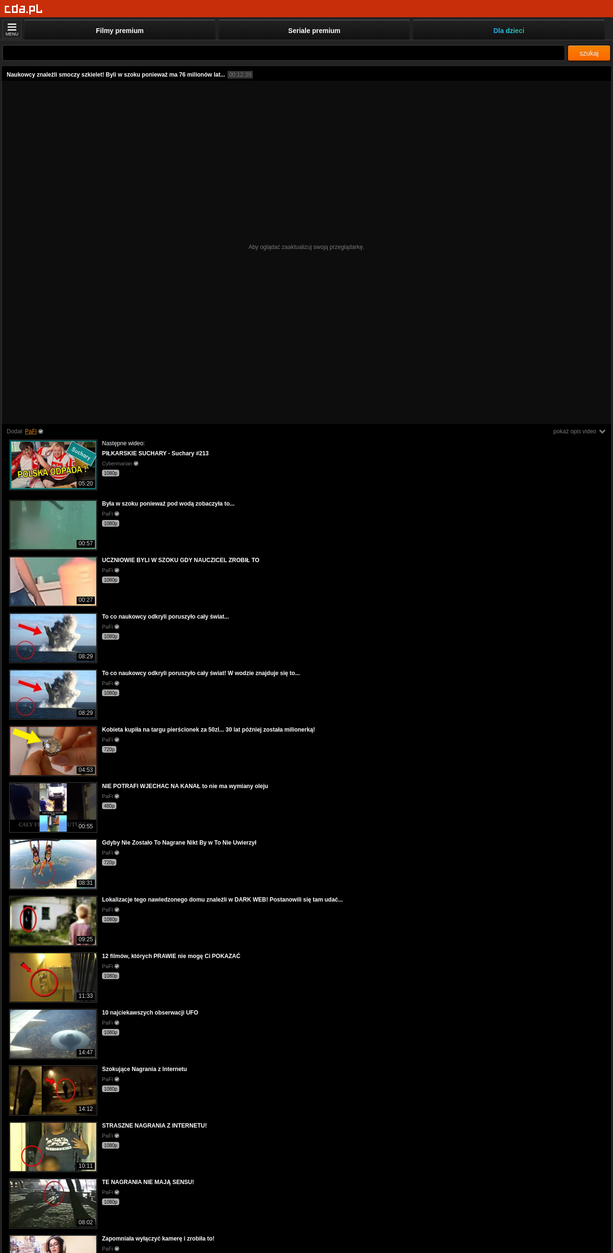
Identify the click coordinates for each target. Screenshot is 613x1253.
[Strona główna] (24, 9)
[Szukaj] (283, 53)
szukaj (589, 53)
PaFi (31, 431)
